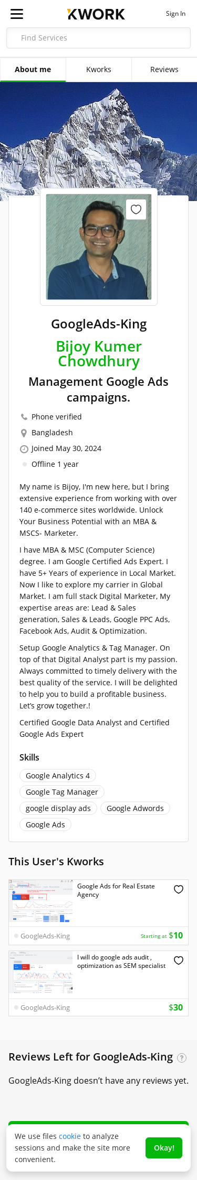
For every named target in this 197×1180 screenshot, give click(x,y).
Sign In (175, 14)
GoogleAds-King (45, 936)
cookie (70, 1136)
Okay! (164, 1148)
